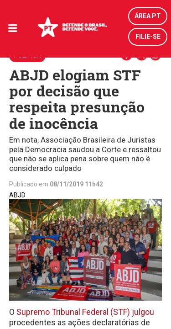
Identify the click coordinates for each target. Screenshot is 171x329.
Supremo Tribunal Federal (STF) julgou (84, 312)
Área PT (148, 16)
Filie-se (148, 36)
